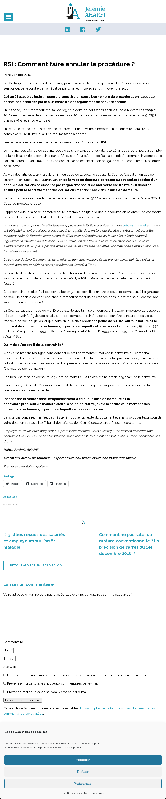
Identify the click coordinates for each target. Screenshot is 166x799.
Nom (8, 650)
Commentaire (14, 642)
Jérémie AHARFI (95, 12)
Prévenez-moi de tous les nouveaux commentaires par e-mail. (52, 683)
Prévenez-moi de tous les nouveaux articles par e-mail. (47, 692)
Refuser (83, 772)
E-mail (8, 658)
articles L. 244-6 (135, 225)
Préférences (83, 784)
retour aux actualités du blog (36, 565)
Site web (9, 667)
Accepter (83, 760)
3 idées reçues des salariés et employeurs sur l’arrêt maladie (34, 540)
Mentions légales (72, 793)
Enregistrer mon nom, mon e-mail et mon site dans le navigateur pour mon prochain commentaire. (78, 675)
